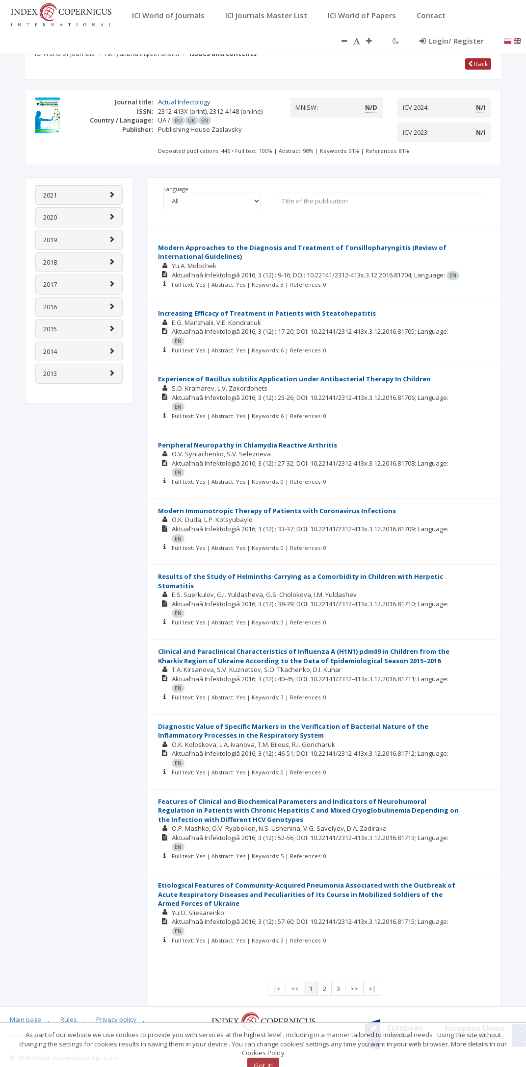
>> (354, 988)
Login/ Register (452, 41)
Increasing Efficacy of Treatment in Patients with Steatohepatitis (267, 313)
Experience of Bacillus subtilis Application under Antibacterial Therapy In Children (294, 378)
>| (372, 988)
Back (478, 63)
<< (295, 988)
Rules (68, 1019)
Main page (25, 1019)
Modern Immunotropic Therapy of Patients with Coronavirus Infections (277, 510)
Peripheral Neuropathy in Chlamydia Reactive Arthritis (247, 445)
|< (277, 988)
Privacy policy (116, 1019)
